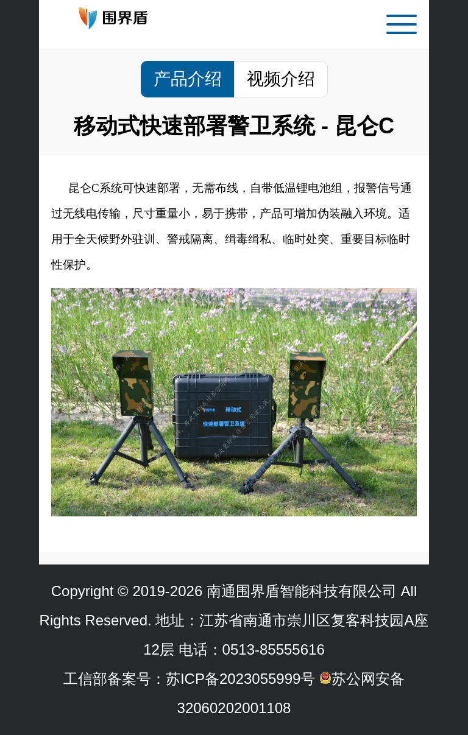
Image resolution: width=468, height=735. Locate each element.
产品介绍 (188, 78)
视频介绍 (281, 78)
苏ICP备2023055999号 (240, 678)
